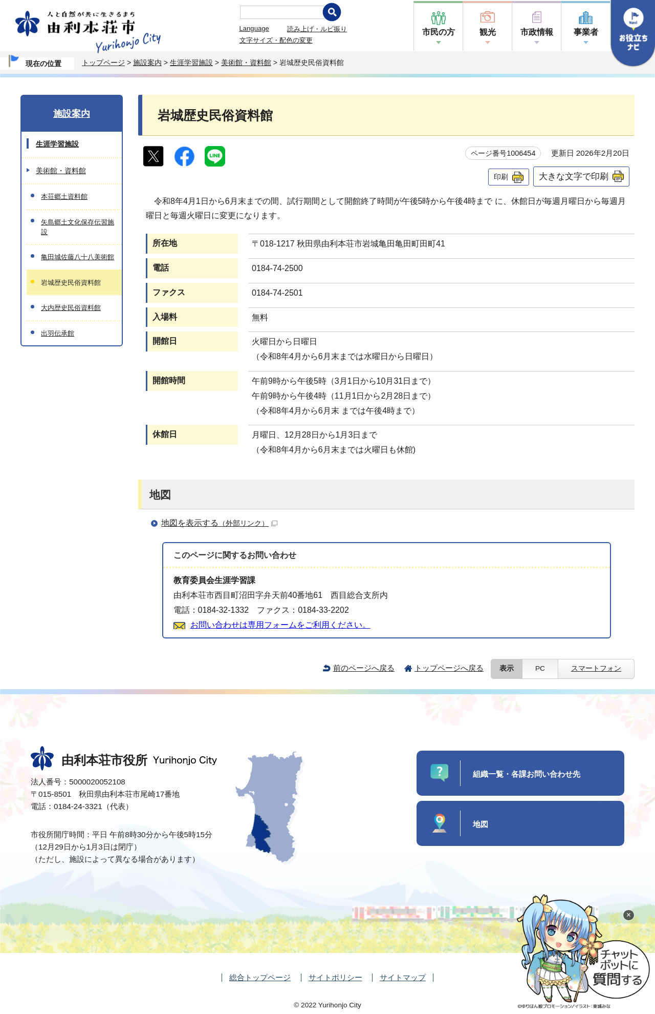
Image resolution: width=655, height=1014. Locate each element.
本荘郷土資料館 (64, 196)
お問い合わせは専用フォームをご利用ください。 (280, 624)
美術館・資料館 (246, 62)
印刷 (501, 177)
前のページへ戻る (364, 668)
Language (254, 28)
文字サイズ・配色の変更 (276, 40)
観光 (487, 32)
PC (540, 668)
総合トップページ (260, 977)
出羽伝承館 (57, 333)
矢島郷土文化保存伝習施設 (77, 227)
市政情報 (536, 32)
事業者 (586, 32)
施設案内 (147, 62)
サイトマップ (403, 977)
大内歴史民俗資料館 (71, 308)
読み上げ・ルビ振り (317, 29)
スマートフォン (596, 668)
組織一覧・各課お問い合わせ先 (526, 774)
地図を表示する (219, 523)
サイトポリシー (335, 977)
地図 (480, 824)
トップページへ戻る (449, 668)
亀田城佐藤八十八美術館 (77, 257)
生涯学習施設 (191, 62)
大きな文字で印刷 (573, 176)
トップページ (103, 62)
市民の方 (438, 32)
